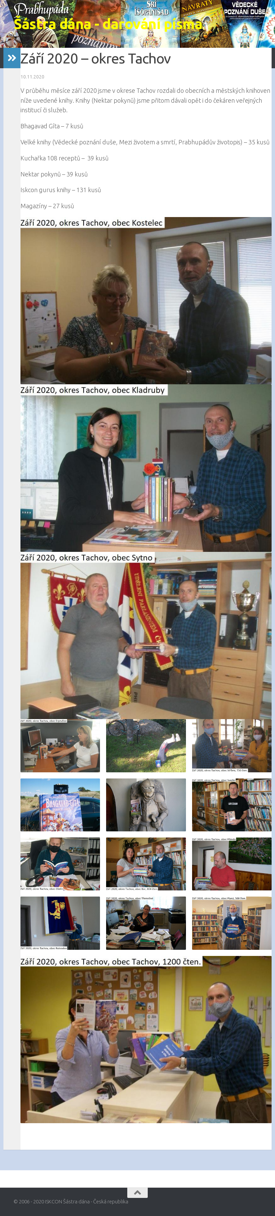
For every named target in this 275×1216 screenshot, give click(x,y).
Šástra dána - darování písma (108, 24)
